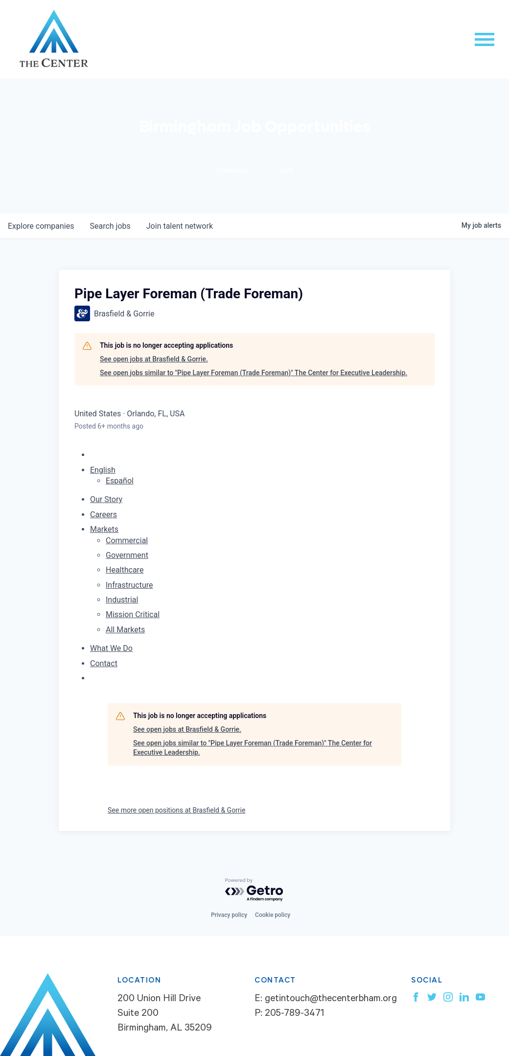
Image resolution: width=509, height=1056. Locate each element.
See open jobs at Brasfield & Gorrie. (154, 359)
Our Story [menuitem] (106, 499)
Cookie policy (272, 915)
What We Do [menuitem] (111, 648)
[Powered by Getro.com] (254, 890)
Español (120, 480)
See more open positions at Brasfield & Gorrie (176, 810)
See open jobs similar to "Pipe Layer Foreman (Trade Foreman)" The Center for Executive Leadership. (253, 373)
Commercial (127, 540)
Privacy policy (229, 915)
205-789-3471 (294, 1014)
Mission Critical (133, 614)
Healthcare (124, 570)
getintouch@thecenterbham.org (331, 999)
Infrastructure (129, 585)
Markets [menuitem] (104, 529)
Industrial (122, 599)
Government (127, 555)
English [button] (103, 470)
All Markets (125, 629)
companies (41, 226)
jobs (110, 226)
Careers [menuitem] (103, 514)
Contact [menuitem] (103, 663)
